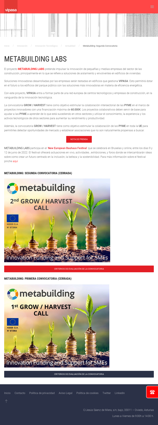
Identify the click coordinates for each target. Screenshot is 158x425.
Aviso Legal (65, 393)
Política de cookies (87, 393)
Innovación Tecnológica (46, 46)
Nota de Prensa (79, 139)
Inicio (6, 46)
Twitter (106, 393)
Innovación (22, 46)
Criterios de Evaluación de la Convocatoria (79, 269)
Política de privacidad (42, 393)
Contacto (20, 393)
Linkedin (120, 393)
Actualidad (70, 46)
